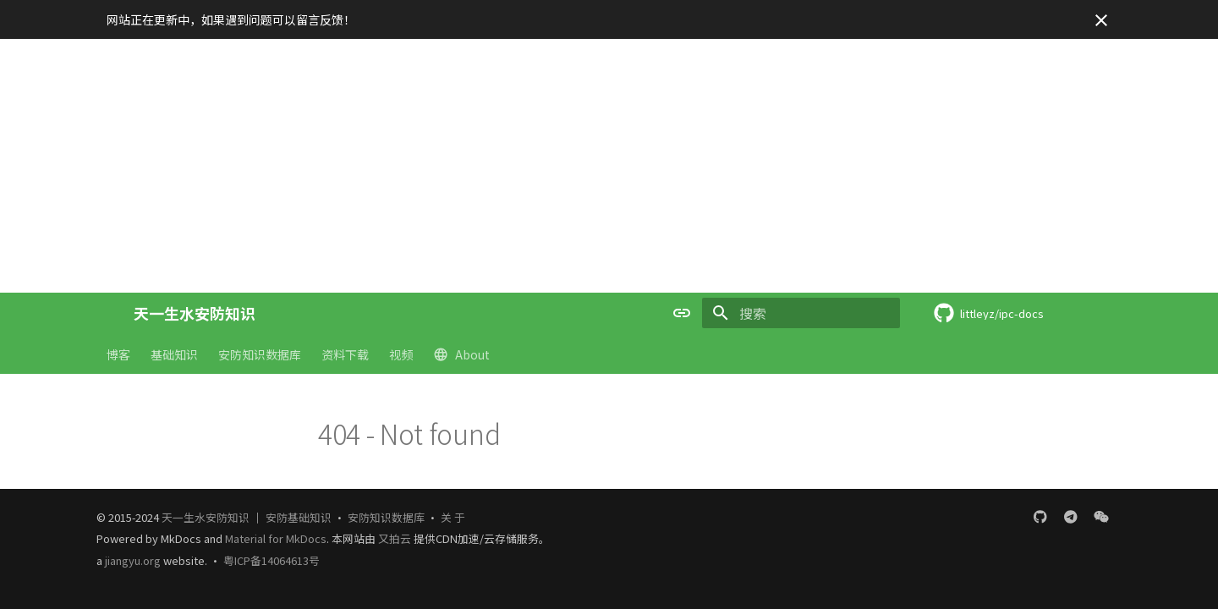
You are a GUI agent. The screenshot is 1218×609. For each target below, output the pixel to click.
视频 (401, 354)
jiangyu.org (133, 560)
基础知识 (174, 354)
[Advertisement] (609, 165)
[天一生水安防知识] (106, 313)
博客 (118, 354)
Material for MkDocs (275, 538)
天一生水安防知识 (206, 517)
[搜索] (801, 313)
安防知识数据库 (259, 354)
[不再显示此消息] (1101, 20)
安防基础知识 (299, 517)
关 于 (453, 517)
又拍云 (396, 538)
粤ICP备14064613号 (271, 560)
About (461, 354)
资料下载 (345, 354)
